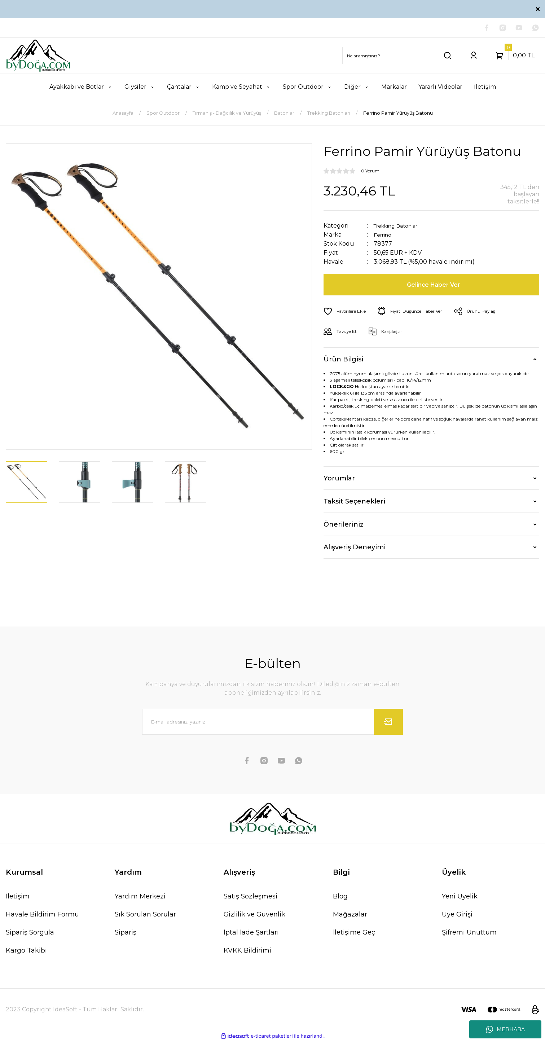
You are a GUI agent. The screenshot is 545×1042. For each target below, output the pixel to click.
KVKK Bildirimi (247, 951)
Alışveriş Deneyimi (355, 548)
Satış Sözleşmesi (250, 897)
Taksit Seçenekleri (354, 502)
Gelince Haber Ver (434, 286)
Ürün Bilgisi (343, 360)
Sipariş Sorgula (30, 933)
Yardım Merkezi (140, 897)
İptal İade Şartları (251, 933)
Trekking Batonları (401, 226)
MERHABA (505, 1029)
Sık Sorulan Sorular (145, 915)
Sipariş (125, 933)
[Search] (399, 56)
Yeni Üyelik (460, 897)
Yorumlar (339, 479)
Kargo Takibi (26, 951)
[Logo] (38, 56)
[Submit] (388, 723)
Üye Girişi (457, 915)
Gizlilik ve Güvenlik (254, 915)
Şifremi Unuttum (469, 933)
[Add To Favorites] (348, 312)
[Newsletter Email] (272, 723)
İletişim (18, 897)
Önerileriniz (344, 525)
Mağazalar (350, 915)
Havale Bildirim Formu (42, 915)
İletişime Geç (354, 933)
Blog (340, 897)
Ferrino (384, 235)
